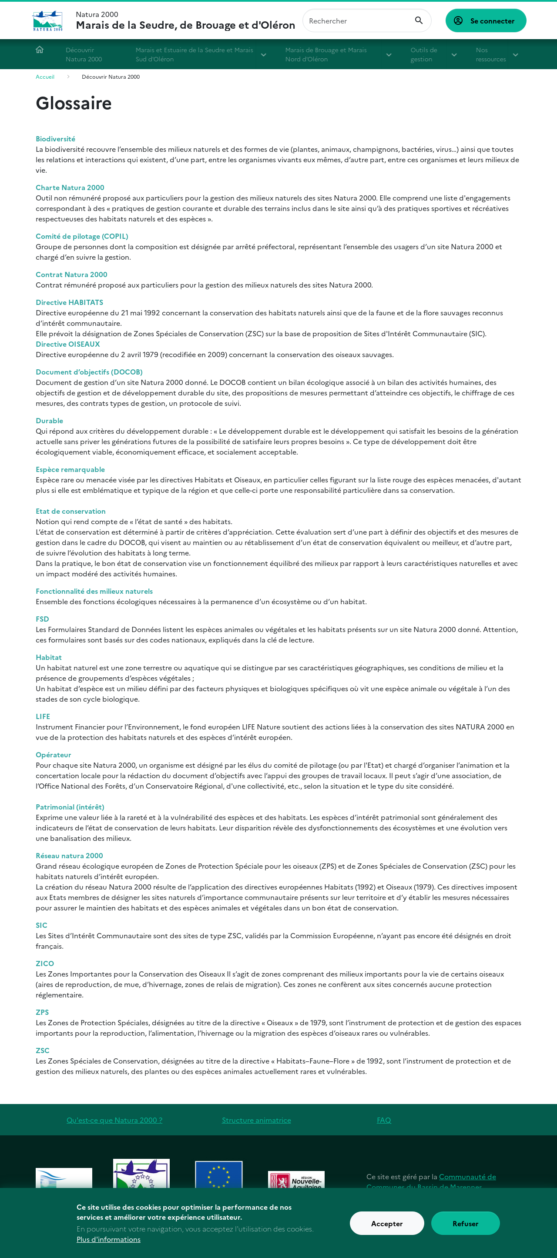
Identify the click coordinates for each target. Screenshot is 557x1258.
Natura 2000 (185, 20)
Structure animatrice (256, 1119)
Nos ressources (494, 54)
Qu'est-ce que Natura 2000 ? (114, 1119)
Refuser (466, 1228)
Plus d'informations (109, 1243)
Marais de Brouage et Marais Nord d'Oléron (329, 54)
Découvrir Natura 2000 (87, 54)
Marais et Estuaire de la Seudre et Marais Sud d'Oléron (197, 54)
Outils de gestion (426, 54)
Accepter (387, 1228)
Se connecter (492, 20)
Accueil (42, 49)
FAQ (384, 1119)
